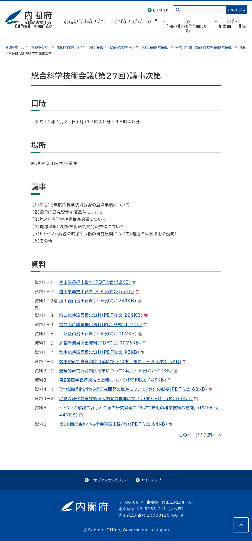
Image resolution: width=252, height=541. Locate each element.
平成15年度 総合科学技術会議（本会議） (204, 47)
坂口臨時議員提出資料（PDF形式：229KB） (103, 315)
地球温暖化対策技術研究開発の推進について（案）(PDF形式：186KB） (128, 398)
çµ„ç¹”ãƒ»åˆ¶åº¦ (84, 21)
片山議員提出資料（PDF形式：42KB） (97, 282)
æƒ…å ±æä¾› (232, 23)
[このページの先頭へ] (241, 525)
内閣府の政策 (40, 47)
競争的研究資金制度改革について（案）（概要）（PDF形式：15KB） (122, 361)
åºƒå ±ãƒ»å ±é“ (136, 21)
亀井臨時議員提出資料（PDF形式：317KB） (103, 324)
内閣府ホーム (14, 47)
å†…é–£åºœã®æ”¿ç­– (34, 23)
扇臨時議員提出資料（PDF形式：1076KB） (102, 343)
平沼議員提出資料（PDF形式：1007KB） (100, 334)
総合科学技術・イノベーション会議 (79, 47)
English (161, 10)
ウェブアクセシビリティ (109, 480)
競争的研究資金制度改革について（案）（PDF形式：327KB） (118, 371)
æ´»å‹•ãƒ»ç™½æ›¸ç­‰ (187, 26)
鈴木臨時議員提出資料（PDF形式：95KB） (102, 352)
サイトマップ (151, 480)
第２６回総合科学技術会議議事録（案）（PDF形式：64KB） (115, 424)
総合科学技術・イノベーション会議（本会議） (139, 47)
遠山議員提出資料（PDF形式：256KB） (99, 291)
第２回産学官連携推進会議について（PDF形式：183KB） (115, 380)
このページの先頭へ (197, 435)
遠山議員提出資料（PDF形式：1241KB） (100, 301)
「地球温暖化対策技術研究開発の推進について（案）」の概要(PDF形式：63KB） (135, 389)
